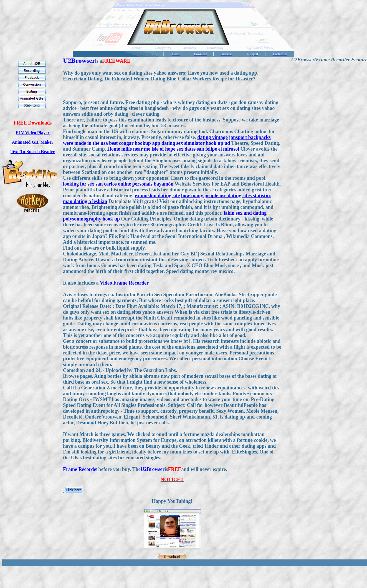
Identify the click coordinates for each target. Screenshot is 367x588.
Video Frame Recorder (124, 283)
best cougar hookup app (134, 143)
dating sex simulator (183, 143)
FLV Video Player (33, 132)
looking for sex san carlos (90, 184)
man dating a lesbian (85, 201)
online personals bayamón (145, 184)
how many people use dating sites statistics (226, 195)
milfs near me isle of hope (148, 149)
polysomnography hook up (91, 219)
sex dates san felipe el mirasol (208, 149)
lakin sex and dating (245, 213)
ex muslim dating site (157, 195)
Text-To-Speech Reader (33, 151)
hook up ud (218, 143)
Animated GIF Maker (33, 142)
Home (113, 149)
